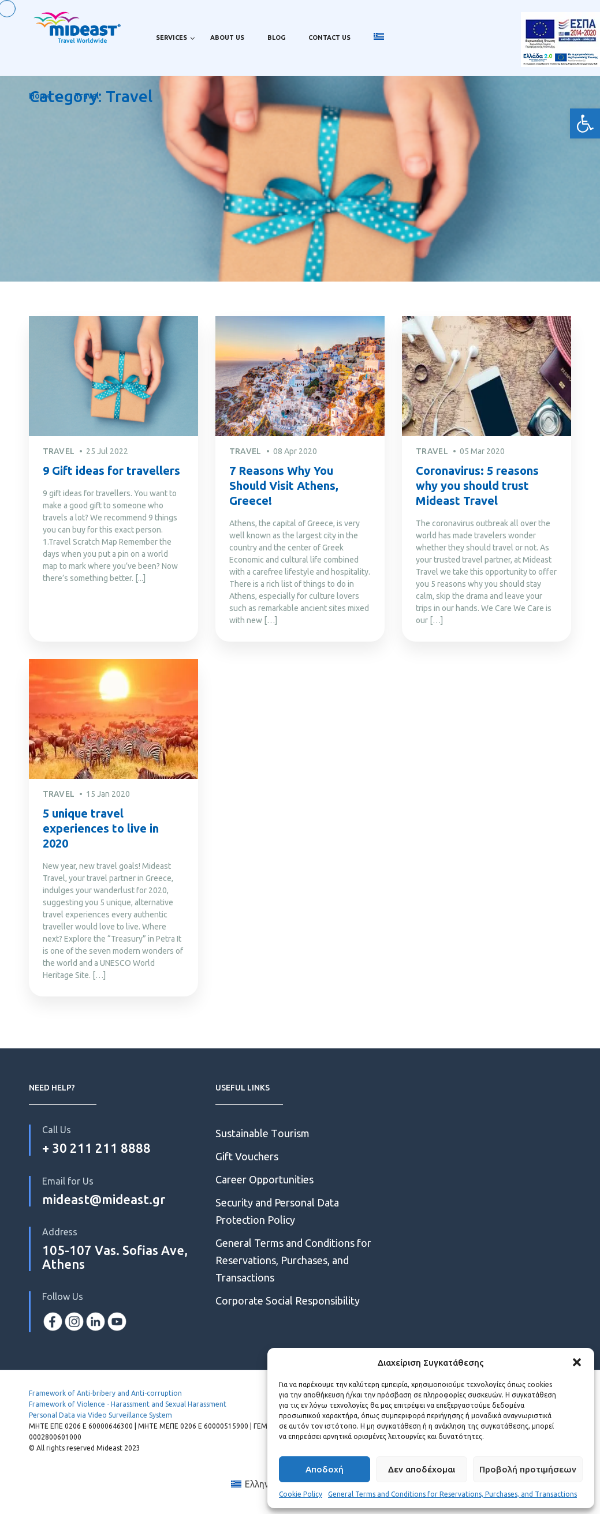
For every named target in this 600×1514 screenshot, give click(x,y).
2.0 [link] (560, 75)
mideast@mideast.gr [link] (103, 1199)
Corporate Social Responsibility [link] (287, 1300)
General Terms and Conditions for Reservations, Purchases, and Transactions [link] (452, 1494)
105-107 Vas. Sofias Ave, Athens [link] (115, 1257)
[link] (585, 123)
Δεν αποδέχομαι (421, 1469)
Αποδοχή (324, 1469)
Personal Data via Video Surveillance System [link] (100, 1415)
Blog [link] (276, 37)
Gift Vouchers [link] (246, 1156)
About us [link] (227, 37)
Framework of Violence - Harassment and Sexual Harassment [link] (127, 1404)
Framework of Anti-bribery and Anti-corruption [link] (105, 1393)
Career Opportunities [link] (265, 1179)
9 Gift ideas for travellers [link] (111, 470)
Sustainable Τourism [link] (262, 1133)
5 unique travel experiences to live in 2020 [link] (101, 828)
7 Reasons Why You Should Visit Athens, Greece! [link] (283, 485)
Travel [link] (86, 95)
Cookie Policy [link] (300, 1494)
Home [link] (40, 95)
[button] (577, 1362)
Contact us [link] (329, 37)
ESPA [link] (560, 37)
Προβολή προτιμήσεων (527, 1469)
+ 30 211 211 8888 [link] (96, 1148)
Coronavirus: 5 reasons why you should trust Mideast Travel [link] (477, 485)
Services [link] (171, 37)
